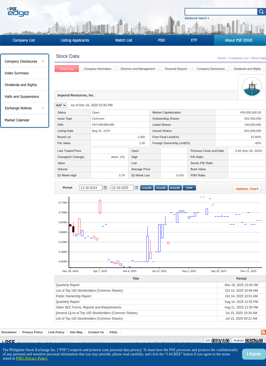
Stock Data (67, 69)
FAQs (114, 332)
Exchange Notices (24, 108)
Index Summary (24, 73)
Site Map (76, 332)
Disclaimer (9, 332)
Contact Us (96, 332)
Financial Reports (176, 68)
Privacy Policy (32, 332)
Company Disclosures (24, 61)
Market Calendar (24, 120)
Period (67, 187)
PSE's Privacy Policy (31, 358)
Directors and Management (138, 68)
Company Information (97, 68)
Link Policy (56, 332)
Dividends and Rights (24, 85)
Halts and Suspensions (24, 97)
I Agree (254, 354)
